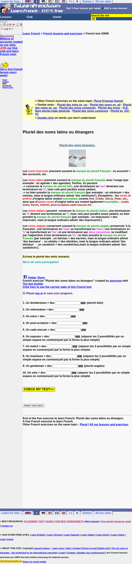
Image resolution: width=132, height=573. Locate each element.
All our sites (103, 513)
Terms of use (89, 548)
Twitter (32, 277)
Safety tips (103, 548)
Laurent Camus (42, 548)
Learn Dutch (102, 535)
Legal (62, 552)
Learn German (54, 535)
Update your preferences (91, 552)
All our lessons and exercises (109, 424)
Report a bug (7, 87)
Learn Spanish (71, 535)
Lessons (5, 17)
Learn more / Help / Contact (66, 548)
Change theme (112, 100)
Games (87, 513)
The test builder (33, 283)
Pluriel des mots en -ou (72, 104)
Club (29, 17)
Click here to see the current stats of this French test (57, 286)
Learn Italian (88, 535)
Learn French (31, 33)
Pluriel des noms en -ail (105, 104)
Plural (97, 100)
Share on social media (34, 561)
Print (4, 84)
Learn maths (117, 535)
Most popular (92, 521)
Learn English (37, 535)
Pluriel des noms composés (77, 107)
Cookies (71, 552)
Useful (57, 17)
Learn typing (6, 539)
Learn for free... (11, 513)
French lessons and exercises (62, 33)
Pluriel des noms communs (90, 110)
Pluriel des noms (109, 107)
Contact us (7, 526)
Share (41, 277)
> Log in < (7, 28)
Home (4, 80)
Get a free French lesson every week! (11, 72)
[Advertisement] (77, 65)
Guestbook (6, 86)
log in (39, 293)
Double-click (45, 117)
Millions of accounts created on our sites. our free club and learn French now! (11, 46)
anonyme (116, 280)
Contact (5, 82)
